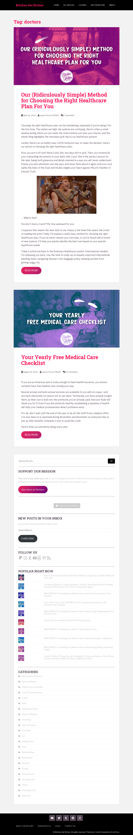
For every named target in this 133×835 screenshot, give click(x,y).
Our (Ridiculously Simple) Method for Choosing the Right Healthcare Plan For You (64, 100)
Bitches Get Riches (30, 5)
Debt (24, 703)
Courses (82, 5)
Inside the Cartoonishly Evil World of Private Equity (67, 620)
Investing (26, 719)
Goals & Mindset (29, 714)
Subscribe (27, 538)
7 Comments (68, 115)
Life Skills (26, 730)
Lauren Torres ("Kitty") (49, 115)
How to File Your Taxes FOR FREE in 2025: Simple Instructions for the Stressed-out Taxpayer (75, 603)
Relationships (28, 752)
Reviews (26, 763)
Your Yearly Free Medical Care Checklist (59, 360)
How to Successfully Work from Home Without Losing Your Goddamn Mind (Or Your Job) (79, 576)
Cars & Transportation (32, 692)
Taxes (25, 785)
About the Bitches (24, 826)
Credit (25, 698)
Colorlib (97, 832)
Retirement (27, 757)
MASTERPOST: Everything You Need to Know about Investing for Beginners (78, 638)
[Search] (111, 461)
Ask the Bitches (98, 5)
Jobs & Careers (29, 725)
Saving (25, 768)
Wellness (26, 795)
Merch (112, 5)
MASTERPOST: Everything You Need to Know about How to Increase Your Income (77, 594)
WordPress (115, 832)
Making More (28, 741)
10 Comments (71, 372)
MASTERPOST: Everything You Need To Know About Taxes (70, 629)
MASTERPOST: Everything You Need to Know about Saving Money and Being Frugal (78, 648)
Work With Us (44, 826)
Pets (24, 747)
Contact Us (70, 826)
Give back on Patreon (32, 489)
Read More (31, 270)
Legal (57, 826)
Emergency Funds (30, 709)
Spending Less (28, 779)
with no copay (94, 392)
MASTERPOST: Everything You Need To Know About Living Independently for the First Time (79, 612)
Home (56, 5)
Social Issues (28, 774)
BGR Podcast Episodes (32, 687)
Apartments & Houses (32, 676)
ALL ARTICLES (68, 5)
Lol (23, 736)
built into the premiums (56, 399)
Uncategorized (29, 790)
